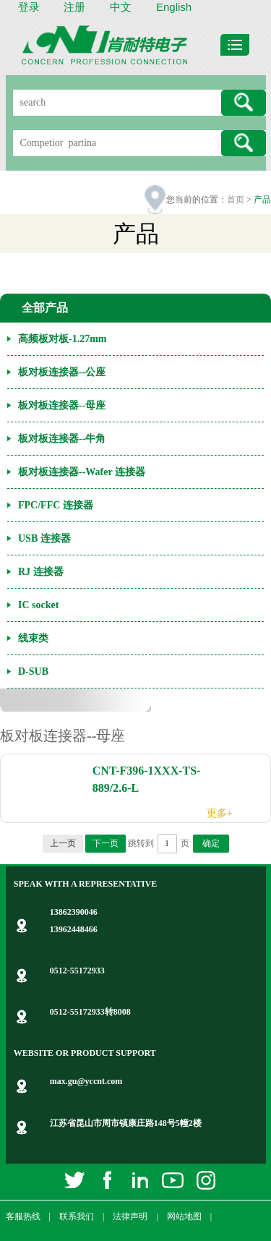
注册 (74, 7)
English (174, 7)
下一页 (106, 843)
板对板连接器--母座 (62, 405)
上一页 (63, 843)
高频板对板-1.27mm (62, 338)
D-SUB (33, 671)
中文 (121, 7)
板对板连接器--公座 (62, 372)
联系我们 (76, 1216)
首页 (235, 200)
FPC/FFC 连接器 (55, 505)
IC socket (38, 605)
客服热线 (23, 1216)
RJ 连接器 (41, 571)
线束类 (33, 638)
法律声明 (130, 1216)
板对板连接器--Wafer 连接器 (81, 471)
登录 (29, 7)
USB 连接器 (44, 538)
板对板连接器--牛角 (62, 438)
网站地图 (184, 1216)
